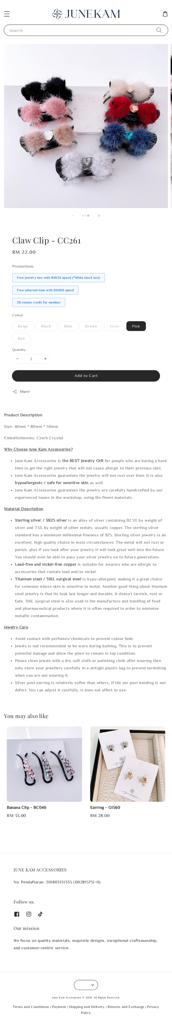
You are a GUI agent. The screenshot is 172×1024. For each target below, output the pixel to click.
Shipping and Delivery (87, 1006)
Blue (68, 326)
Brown (91, 326)
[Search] (159, 30)
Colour (17, 315)
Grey (114, 326)
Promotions (23, 266)
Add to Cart (86, 375)
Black (46, 326)
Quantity (19, 349)
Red (21, 338)
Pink (136, 326)
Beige (23, 326)
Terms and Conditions (31, 1006)
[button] (7, 14)
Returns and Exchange (126, 1006)
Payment (59, 1006)
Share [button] (21, 391)
